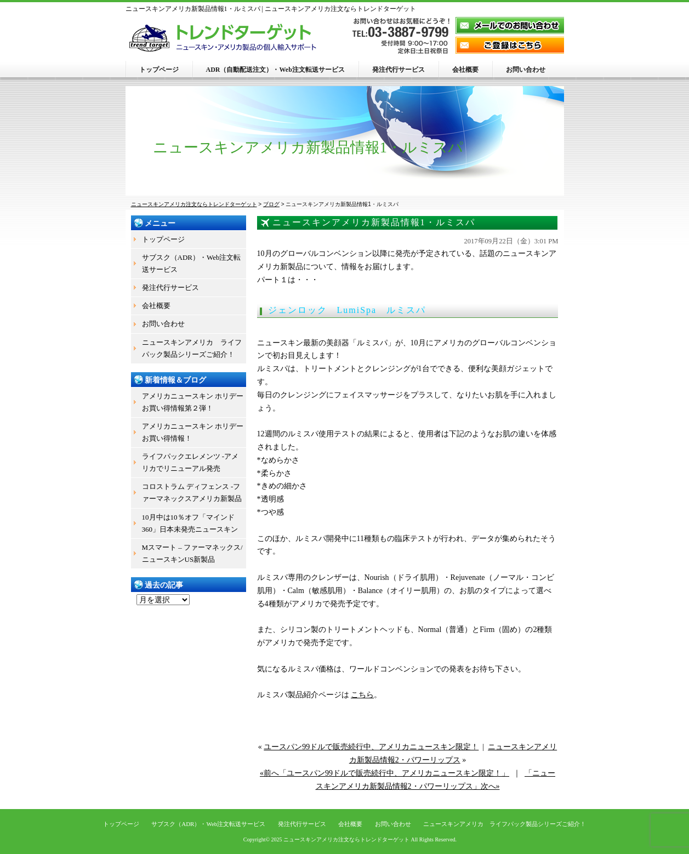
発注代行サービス (398, 69)
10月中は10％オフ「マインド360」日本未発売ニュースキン (190, 523)
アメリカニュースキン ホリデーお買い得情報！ (192, 432)
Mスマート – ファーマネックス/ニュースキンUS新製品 (192, 553)
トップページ (159, 69)
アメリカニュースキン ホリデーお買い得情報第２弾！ (192, 402)
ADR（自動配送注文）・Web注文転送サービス (275, 69)
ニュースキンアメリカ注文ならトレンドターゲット (346, 839)
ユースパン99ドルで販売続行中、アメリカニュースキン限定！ (371, 747)
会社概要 (465, 69)
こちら (362, 695)
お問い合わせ (525, 69)
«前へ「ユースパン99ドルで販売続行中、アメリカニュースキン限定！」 (384, 773)
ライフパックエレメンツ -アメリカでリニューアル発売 (190, 462)
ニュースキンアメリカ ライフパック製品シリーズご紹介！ (192, 348)
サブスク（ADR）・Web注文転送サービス (191, 263)
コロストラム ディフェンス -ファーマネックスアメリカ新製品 (192, 492)
